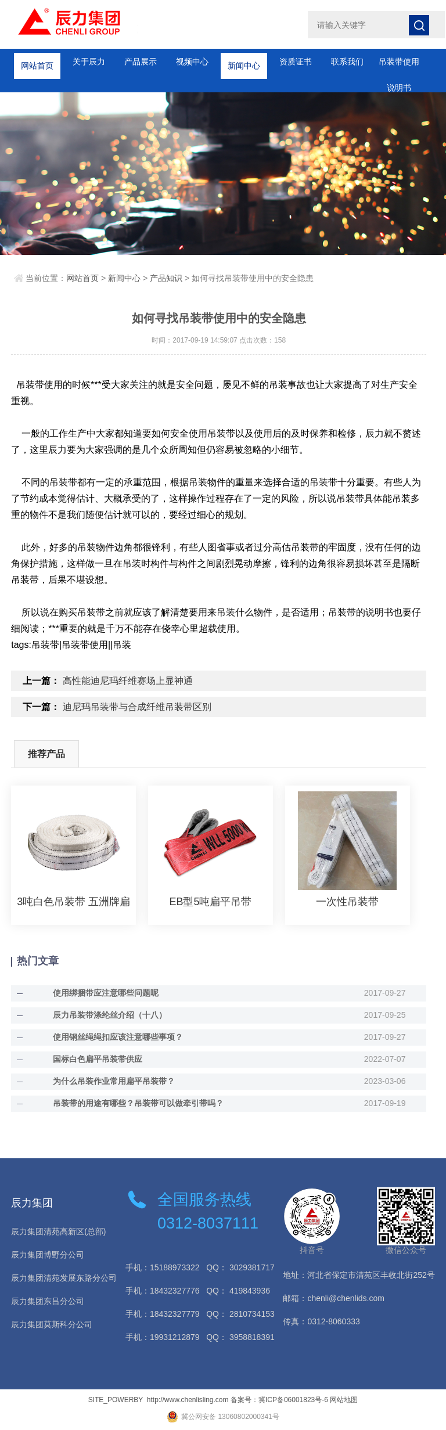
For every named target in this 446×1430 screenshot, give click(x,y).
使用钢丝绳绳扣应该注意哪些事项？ (118, 1037)
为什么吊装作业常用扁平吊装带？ (114, 1081)
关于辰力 (89, 61)
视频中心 (192, 61)
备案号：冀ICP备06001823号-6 (279, 1400)
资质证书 (295, 61)
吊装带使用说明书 (399, 66)
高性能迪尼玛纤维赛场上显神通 (128, 681)
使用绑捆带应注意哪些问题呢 (106, 992)
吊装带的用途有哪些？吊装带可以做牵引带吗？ (138, 1103)
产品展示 (140, 61)
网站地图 (344, 1400)
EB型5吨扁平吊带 (210, 901)
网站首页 (37, 61)
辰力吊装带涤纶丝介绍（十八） (110, 1015)
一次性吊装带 (347, 901)
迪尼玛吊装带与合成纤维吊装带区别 (137, 707)
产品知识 (166, 278)
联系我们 (347, 61)
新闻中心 (244, 61)
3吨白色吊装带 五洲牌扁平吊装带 (73, 901)
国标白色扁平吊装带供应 (97, 1059)
